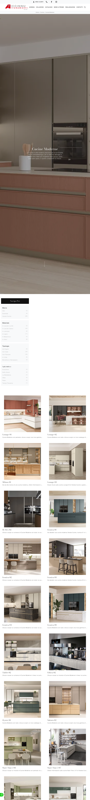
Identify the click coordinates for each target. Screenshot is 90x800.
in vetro (4, 339)
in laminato (5, 331)
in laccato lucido (7, 325)
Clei (3, 310)
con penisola (6, 354)
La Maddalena (6, 375)
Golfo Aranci (6, 372)
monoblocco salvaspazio (10, 360)
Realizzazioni (70, 7)
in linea (4, 357)
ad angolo (5, 349)
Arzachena (5, 369)
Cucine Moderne (50, 12)
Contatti (79, 7)
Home (37, 12)
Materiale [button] (5, 323)
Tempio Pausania (7, 383)
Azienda (32, 7)
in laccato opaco (7, 328)
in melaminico (6, 336)
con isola (5, 351)
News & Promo (59, 7)
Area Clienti (38, 2)
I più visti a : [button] (6, 366)
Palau (4, 380)
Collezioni (40, 7)
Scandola (5, 313)
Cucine (42, 12)
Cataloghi (48, 7)
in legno (5, 334)
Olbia (4, 377)
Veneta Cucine (6, 316)
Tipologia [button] (5, 346)
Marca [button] (4, 308)
